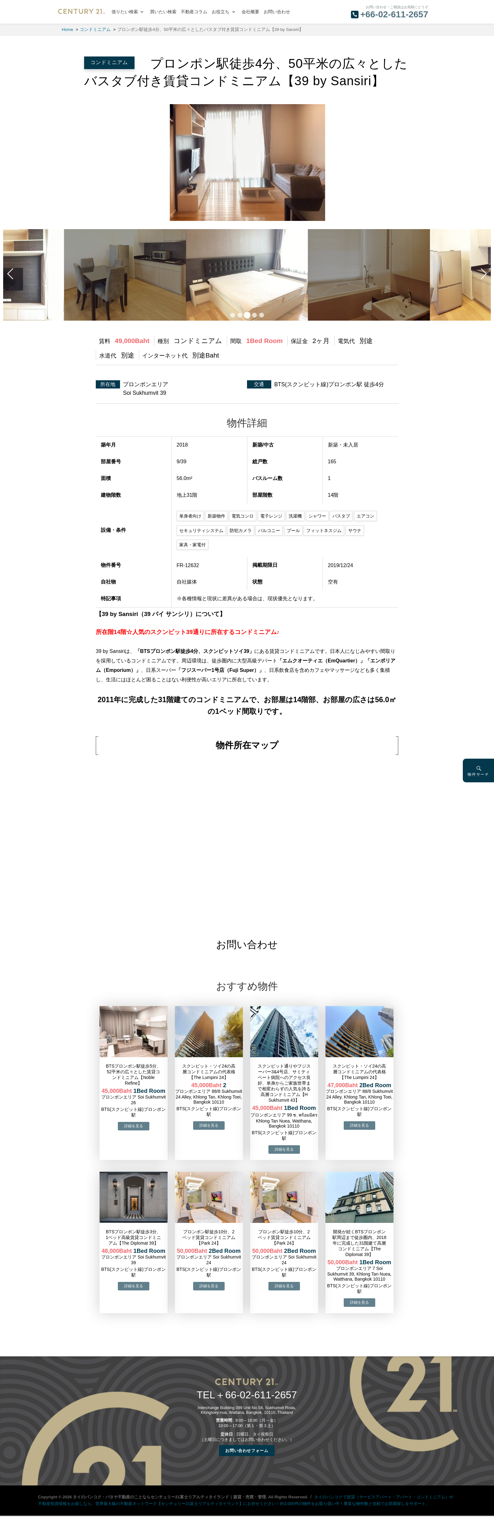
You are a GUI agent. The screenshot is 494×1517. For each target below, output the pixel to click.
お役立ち (220, 11)
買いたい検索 (163, 11)
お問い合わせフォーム (246, 1450)
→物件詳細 (133, 1126)
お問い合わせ (277, 11)
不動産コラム (194, 11)
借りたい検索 (125, 11)
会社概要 (250, 11)
